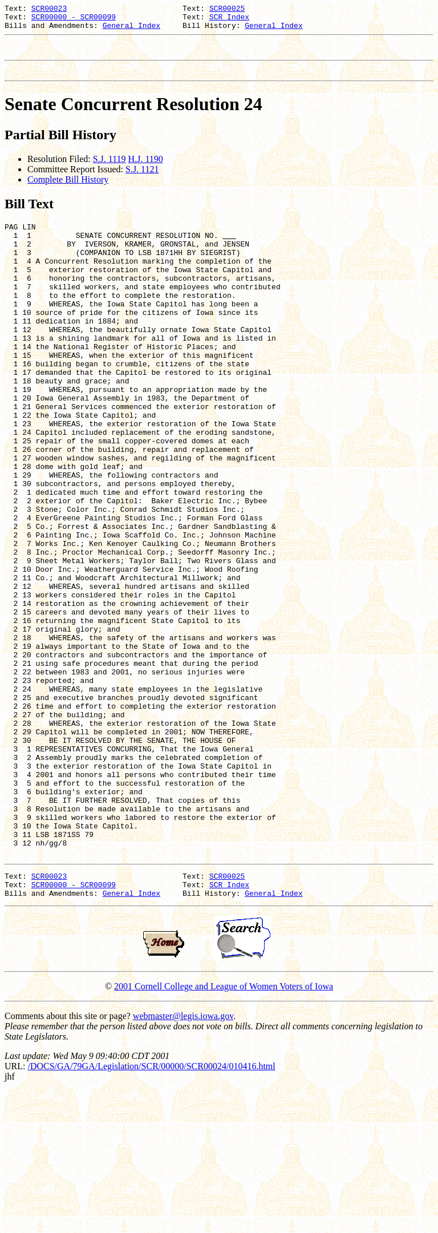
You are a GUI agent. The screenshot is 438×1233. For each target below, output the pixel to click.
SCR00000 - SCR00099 (73, 20)
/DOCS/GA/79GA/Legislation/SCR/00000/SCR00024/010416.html (151, 1208)
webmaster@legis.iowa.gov (183, 1158)
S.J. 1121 (142, 179)
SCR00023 (49, 10)
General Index (131, 30)
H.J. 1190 (145, 169)
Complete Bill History (67, 190)
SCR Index (229, 20)
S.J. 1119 (109, 169)
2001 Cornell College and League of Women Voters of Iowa (223, 1128)
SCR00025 (227, 10)
